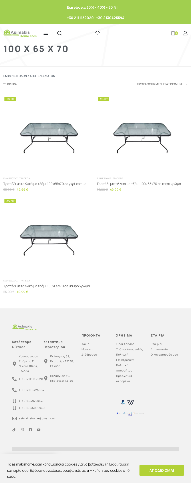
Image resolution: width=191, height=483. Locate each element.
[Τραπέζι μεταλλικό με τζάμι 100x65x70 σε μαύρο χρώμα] (49, 236)
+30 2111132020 (80, 17)
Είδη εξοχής (10, 178)
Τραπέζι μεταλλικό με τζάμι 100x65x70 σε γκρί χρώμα (44, 183)
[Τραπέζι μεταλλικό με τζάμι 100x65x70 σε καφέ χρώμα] (142, 134)
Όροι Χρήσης (125, 344)
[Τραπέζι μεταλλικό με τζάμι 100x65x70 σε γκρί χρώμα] (49, 134)
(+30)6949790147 (31, 401)
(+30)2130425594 (31, 390)
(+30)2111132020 (31, 379)
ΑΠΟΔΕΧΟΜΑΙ (161, 470)
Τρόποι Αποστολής (129, 349)
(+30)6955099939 (32, 408)
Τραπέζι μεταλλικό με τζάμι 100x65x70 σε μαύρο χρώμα (46, 286)
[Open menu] (45, 33)
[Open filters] (10, 85)
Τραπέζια (24, 178)
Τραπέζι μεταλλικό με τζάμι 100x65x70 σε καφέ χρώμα (139, 183)
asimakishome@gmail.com (37, 418)
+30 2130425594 (110, 17)
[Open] (97, 33)
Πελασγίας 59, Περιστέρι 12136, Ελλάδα (62, 361)
